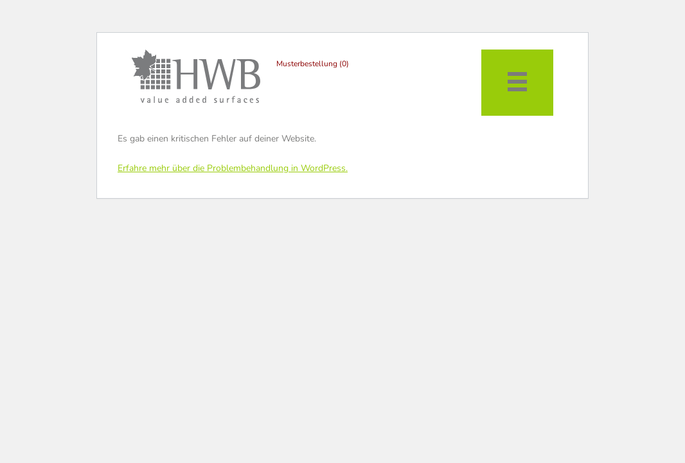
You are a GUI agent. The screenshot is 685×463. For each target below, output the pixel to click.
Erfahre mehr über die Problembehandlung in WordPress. (233, 168)
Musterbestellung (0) (312, 64)
